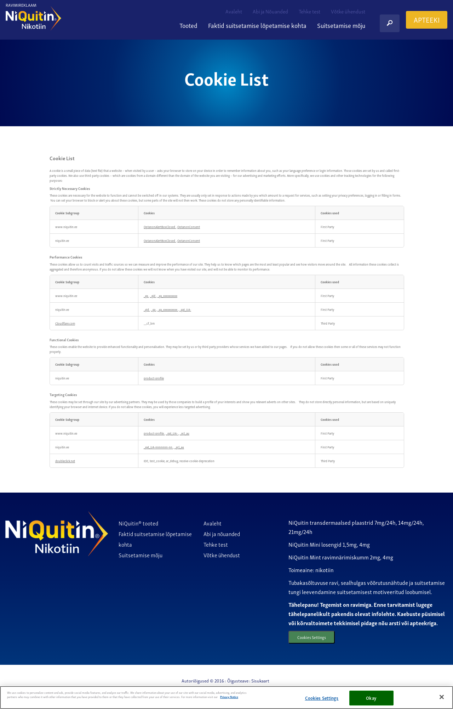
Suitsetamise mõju (341, 25)
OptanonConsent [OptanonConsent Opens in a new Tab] (188, 226)
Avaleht (233, 10)
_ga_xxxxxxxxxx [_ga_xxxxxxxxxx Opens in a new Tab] (167, 295)
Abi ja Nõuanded (270, 10)
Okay (371, 698)
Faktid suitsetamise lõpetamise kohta (257, 25)
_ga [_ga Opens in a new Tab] (146, 295)
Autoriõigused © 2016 (203, 681)
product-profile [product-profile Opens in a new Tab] (154, 378)
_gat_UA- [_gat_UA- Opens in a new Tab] (185, 309)
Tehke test (309, 10)
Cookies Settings (314, 637)
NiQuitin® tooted (138, 523)
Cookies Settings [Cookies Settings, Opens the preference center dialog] (322, 698)
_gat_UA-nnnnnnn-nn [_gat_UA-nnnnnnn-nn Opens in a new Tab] (158, 446)
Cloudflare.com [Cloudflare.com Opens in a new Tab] (65, 323)
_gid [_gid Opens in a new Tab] (153, 295)
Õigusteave (237, 681)
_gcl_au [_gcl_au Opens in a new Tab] (184, 433)
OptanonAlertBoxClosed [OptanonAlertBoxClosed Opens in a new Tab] (160, 226)
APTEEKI (427, 19)
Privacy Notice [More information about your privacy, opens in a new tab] (229, 697)
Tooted (188, 25)
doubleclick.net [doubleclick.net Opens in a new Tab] (65, 460)
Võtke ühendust (348, 10)
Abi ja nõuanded (221, 533)
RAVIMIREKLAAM (21, 4)
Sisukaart (260, 681)
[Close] (441, 697)
